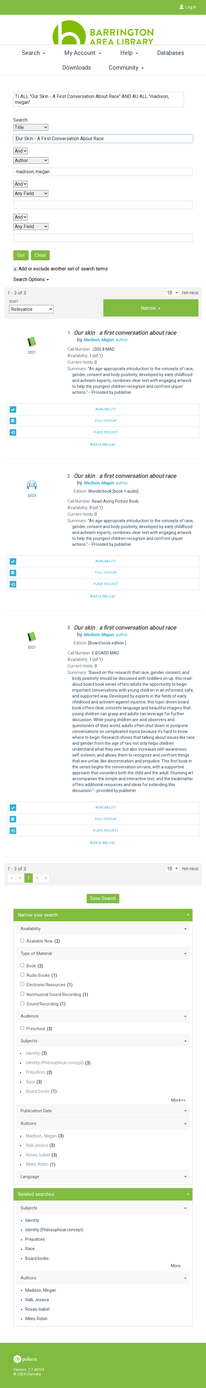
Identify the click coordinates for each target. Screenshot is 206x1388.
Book (32, 966)
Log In (190, 7)
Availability (63, 409)
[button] (151, 308)
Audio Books (39, 975)
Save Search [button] (103, 898)
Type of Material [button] (36, 953)
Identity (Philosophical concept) (54, 1063)
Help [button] (131, 67)
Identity (33, 1053)
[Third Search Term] (99, 205)
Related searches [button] (36, 1194)
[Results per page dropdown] (173, 292)
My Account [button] (84, 67)
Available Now (40, 941)
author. (105, 339)
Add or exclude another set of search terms (60, 269)
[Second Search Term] (99, 172)
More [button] (170, 67)
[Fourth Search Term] (99, 238)
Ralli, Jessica (36, 1145)
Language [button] (30, 1176)
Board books (38, 1091)
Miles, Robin (37, 1164)
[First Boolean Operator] (20, 151)
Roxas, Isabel (38, 1155)
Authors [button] (28, 1123)
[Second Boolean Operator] (20, 184)
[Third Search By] (30, 193)
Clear (40, 255)
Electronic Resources (46, 984)
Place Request (64, 432)
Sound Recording (43, 1004)
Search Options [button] (31, 279)
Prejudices (35, 1072)
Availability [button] (31, 928)
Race (30, 1082)
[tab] (151, 308)
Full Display (63, 421)
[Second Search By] (30, 160)
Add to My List (102, 444)
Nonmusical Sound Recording (54, 994)
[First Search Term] (99, 138)
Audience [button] (30, 1016)
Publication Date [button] (36, 1110)
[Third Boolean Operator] (20, 217)
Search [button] (35, 67)
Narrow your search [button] (38, 915)
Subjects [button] (29, 1041)
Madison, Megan (41, 1136)
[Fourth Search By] (30, 226)
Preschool (36, 1028)
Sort (13, 302)
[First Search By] (30, 127)
